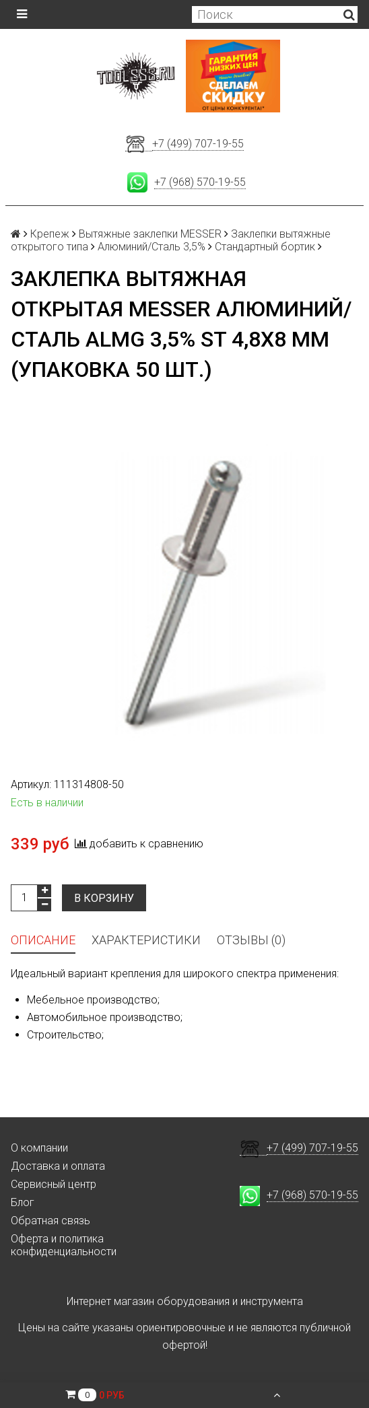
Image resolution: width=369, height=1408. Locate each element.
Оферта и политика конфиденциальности (63, 1245)
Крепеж (49, 233)
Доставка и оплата (58, 1166)
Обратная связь (50, 1220)
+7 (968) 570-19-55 (200, 182)
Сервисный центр (53, 1184)
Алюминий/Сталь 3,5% (151, 246)
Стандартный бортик (265, 246)
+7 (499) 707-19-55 (198, 143)
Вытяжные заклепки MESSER (150, 233)
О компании (39, 1147)
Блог (22, 1202)
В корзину (104, 898)
